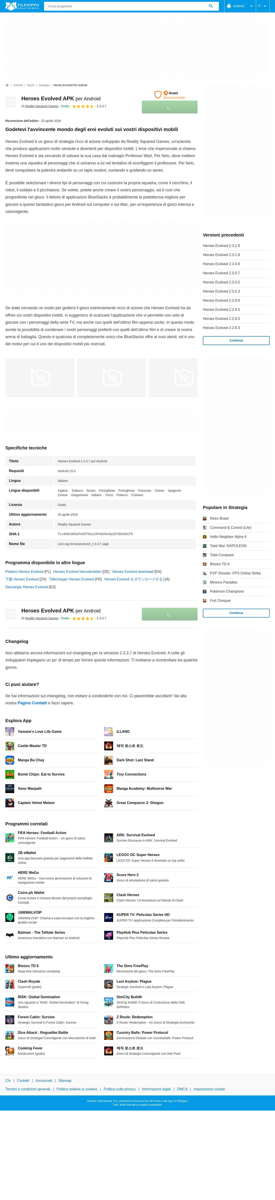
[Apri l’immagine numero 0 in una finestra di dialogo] (39, 377)
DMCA (182, 1089)
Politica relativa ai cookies (77, 1089)
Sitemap (64, 1081)
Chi (8, 1081)
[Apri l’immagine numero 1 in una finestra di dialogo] (111, 377)
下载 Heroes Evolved (22, 579)
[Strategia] (44, 85)
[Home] (7, 85)
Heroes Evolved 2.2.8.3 (221, 328)
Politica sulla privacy (120, 1089)
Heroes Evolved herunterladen (77, 572)
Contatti (23, 1081)
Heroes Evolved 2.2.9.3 (221, 319)
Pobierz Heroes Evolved (24, 572)
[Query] (131, 6)
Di (39, 106)
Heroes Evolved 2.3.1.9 (221, 255)
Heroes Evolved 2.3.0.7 (221, 273)
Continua (236, 340)
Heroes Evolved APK (61, 98)
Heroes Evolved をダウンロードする (133, 579)
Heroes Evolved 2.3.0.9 (221, 264)
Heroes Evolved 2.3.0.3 (221, 291)
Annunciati (43, 1081)
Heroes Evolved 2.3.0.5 (221, 282)
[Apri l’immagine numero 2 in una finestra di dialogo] (183, 377)
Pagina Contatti (32, 703)
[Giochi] (30, 85)
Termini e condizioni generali (27, 1089)
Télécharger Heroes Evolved (71, 579)
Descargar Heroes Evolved (26, 587)
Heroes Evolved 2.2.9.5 (221, 309)
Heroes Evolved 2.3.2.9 (221, 246)
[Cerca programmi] (210, 6)
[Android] (17, 85)
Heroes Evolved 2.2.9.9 (221, 300)
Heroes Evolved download (132, 572)
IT (263, 6)
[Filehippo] (22, 6)
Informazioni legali (156, 1089)
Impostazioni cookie (209, 1089)
